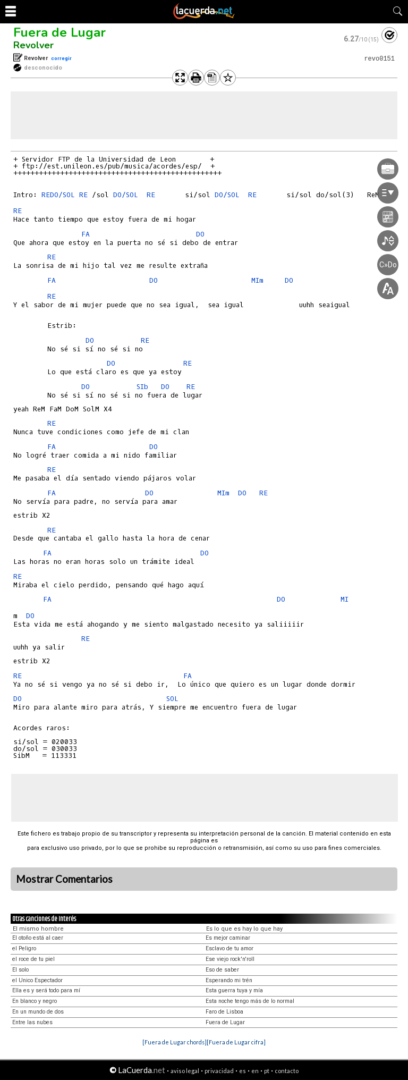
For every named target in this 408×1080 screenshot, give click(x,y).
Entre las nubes (32, 1022)
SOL (174, 698)
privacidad (219, 1070)
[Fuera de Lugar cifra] (236, 1042)
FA (87, 234)
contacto (287, 1070)
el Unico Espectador (37, 980)
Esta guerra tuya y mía (234, 990)
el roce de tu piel (33, 959)
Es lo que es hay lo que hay (244, 928)
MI (344, 599)
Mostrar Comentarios (64, 879)
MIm (257, 280)
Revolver (33, 45)
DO (202, 234)
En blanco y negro (34, 1001)
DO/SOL (62, 194)
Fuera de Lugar (59, 32)
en (255, 1070)
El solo (20, 969)
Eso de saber (222, 969)
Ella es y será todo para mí (46, 990)
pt (266, 1070)
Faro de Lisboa (224, 1011)
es (242, 1070)
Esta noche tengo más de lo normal (250, 1001)
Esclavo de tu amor (229, 948)
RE (45, 194)
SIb (144, 386)
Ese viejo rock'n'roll (230, 959)
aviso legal (185, 1070)
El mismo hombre (38, 928)
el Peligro (24, 948)
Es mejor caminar (228, 937)
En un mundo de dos (38, 1011)
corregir (61, 58)
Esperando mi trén (229, 980)
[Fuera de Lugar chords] (174, 1042)
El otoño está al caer (37, 937)
